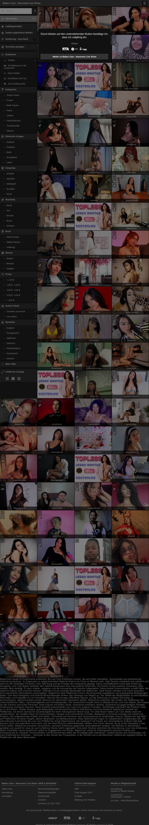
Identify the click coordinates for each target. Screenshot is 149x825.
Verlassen (74, 43)
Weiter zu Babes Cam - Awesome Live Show (74, 57)
